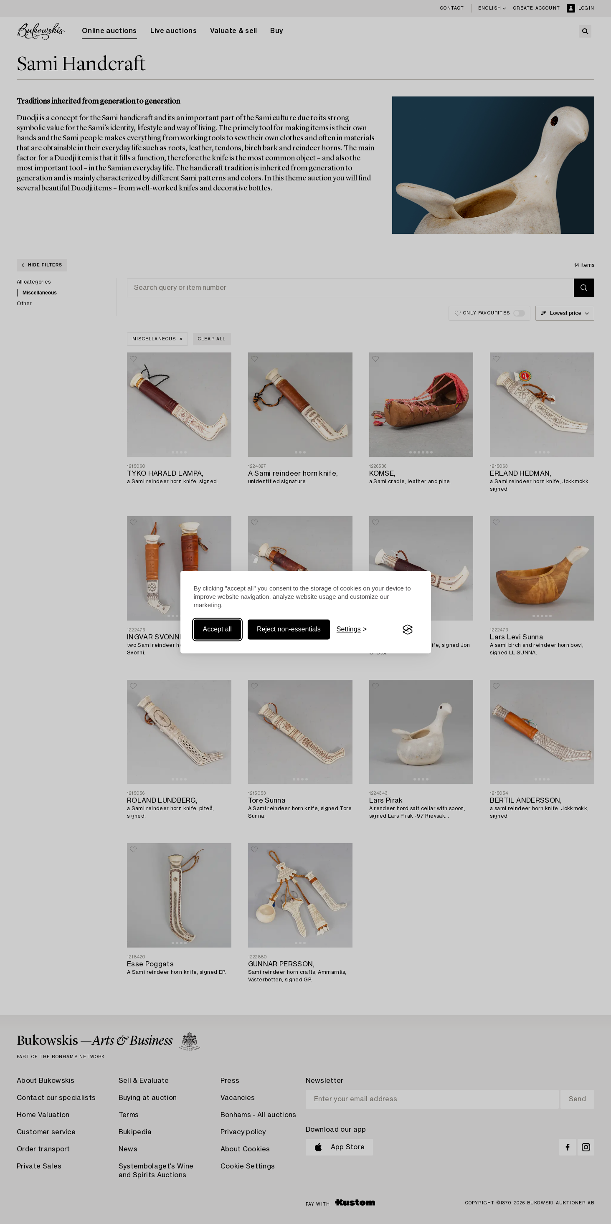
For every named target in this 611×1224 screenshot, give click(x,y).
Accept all (217, 629)
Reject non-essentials (289, 629)
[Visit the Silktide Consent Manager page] (408, 630)
